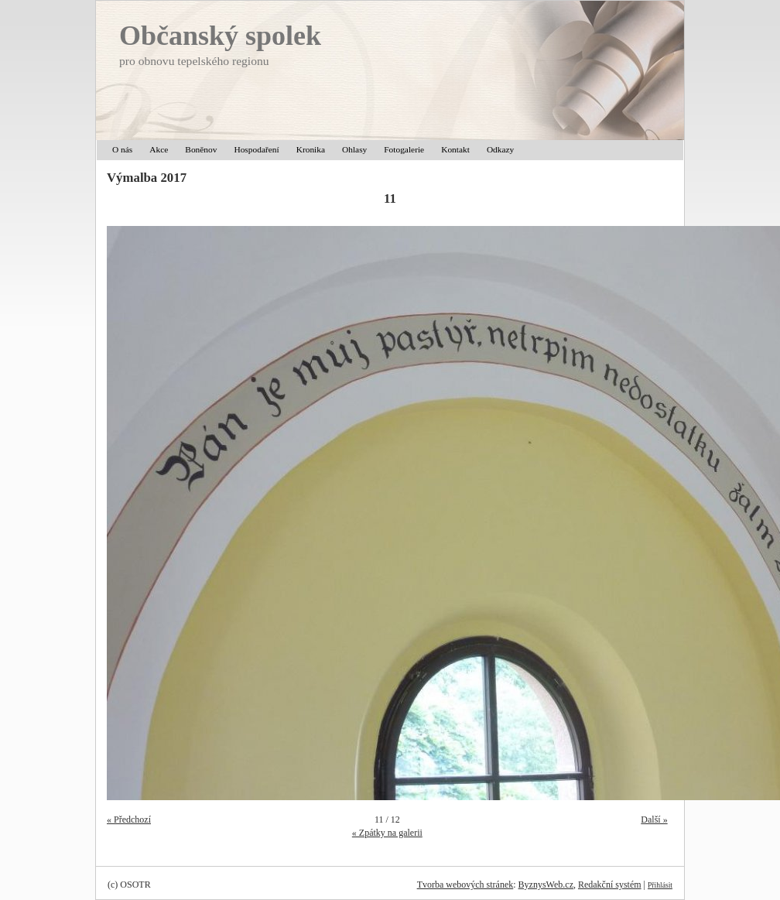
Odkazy (500, 149)
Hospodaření (256, 149)
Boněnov (201, 149)
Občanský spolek (220, 35)
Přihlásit (660, 885)
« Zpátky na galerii (387, 832)
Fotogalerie (404, 149)
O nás (122, 149)
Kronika (310, 149)
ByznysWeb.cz (545, 884)
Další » (654, 819)
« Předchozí (129, 819)
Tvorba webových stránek (465, 884)
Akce (158, 149)
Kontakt (455, 149)
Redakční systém (609, 884)
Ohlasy (354, 149)
